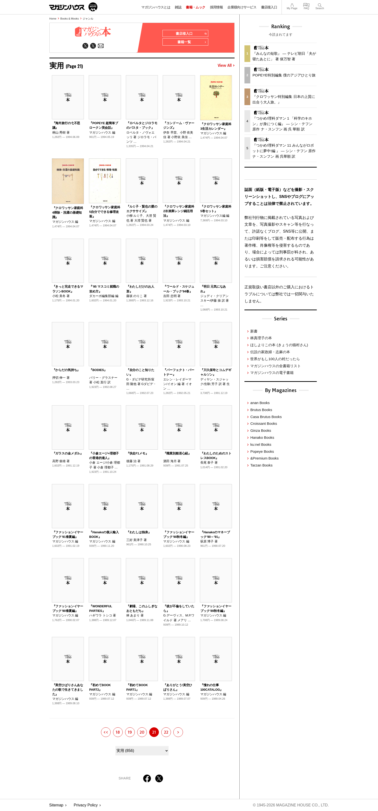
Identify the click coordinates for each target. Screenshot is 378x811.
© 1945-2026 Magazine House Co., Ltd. (290, 805)
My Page (292, 4)
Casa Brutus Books (266, 417)
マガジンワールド (73, 6)
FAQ (306, 4)
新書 (253, 331)
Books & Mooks (69, 18)
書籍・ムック (195, 7)
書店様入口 (269, 7)
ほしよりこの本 (279, 345)
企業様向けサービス (241, 7)
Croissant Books (263, 423)
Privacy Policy (86, 805)
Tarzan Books (261, 465)
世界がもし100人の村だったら (275, 359)
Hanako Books (262, 437)
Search (319, 4)
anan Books (260, 403)
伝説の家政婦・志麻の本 (270, 352)
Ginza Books (260, 430)
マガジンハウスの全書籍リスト (275, 366)
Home (52, 18)
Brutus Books (261, 410)
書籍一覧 (191, 42)
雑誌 (178, 7)
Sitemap (56, 805)
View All (226, 65)
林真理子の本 (261, 338)
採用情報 (216, 7)
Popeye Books (262, 451)
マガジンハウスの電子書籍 (272, 373)
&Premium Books (264, 458)
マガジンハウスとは (155, 7)
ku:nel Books (260, 444)
